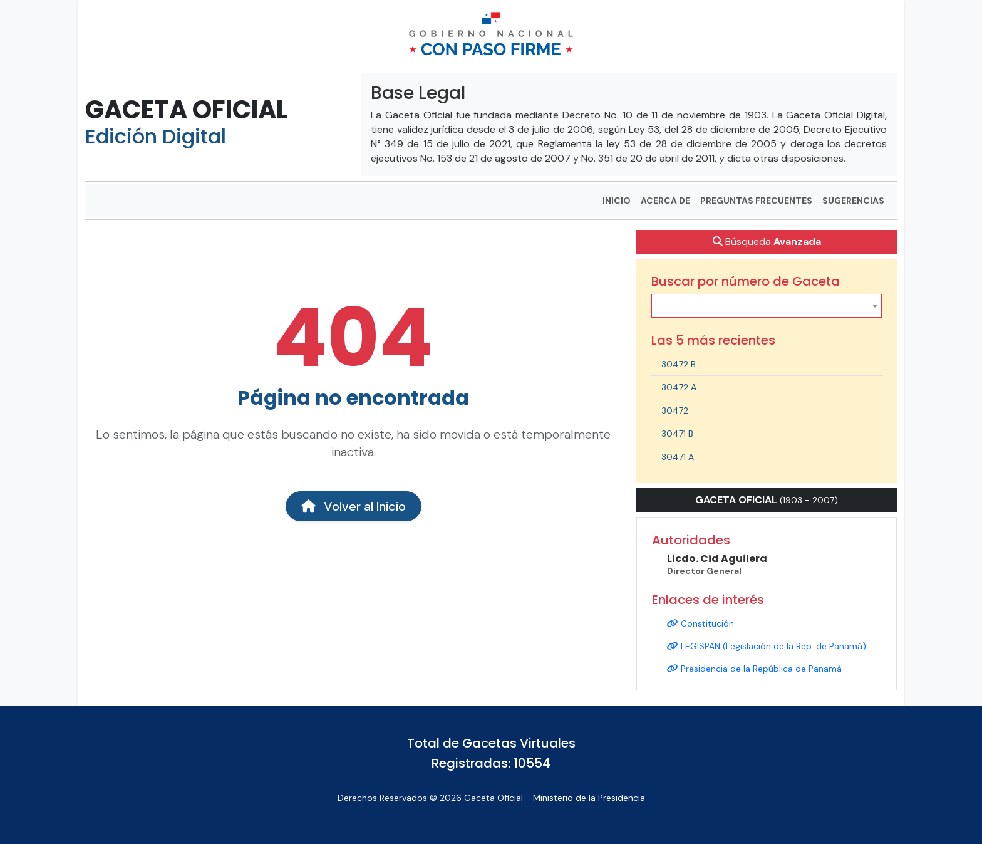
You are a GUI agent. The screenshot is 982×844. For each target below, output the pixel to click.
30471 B (677, 433)
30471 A (677, 456)
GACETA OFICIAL (186, 109)
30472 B (678, 364)
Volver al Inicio (353, 506)
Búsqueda (767, 241)
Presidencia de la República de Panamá (754, 668)
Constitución (700, 623)
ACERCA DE (665, 200)
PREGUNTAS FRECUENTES (756, 200)
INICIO (616, 200)
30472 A (678, 387)
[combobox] (766, 306)
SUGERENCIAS (853, 200)
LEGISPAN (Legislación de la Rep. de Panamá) (766, 646)
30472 (674, 410)
